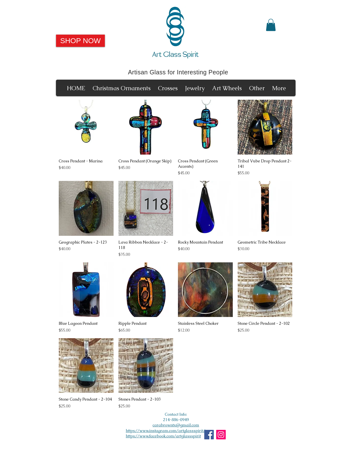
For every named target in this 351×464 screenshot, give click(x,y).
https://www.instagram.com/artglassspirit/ (165, 430)
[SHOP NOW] (80, 41)
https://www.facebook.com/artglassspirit (163, 436)
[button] (271, 25)
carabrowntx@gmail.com (176, 425)
